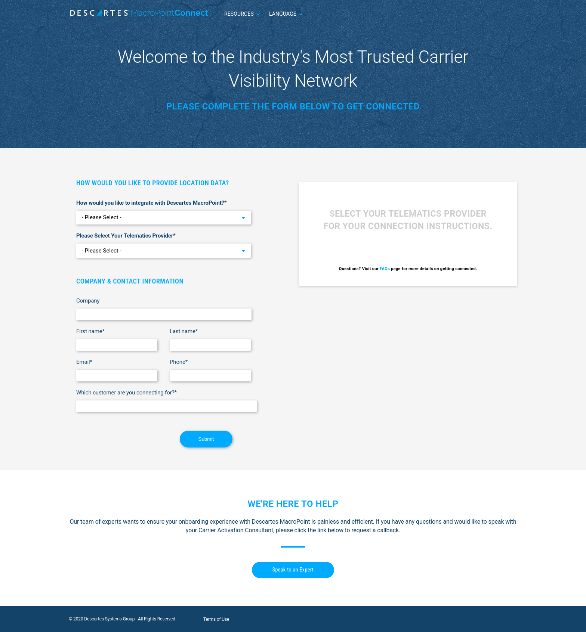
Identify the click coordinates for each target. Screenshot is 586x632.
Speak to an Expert (293, 570)
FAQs (385, 268)
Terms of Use (216, 619)
